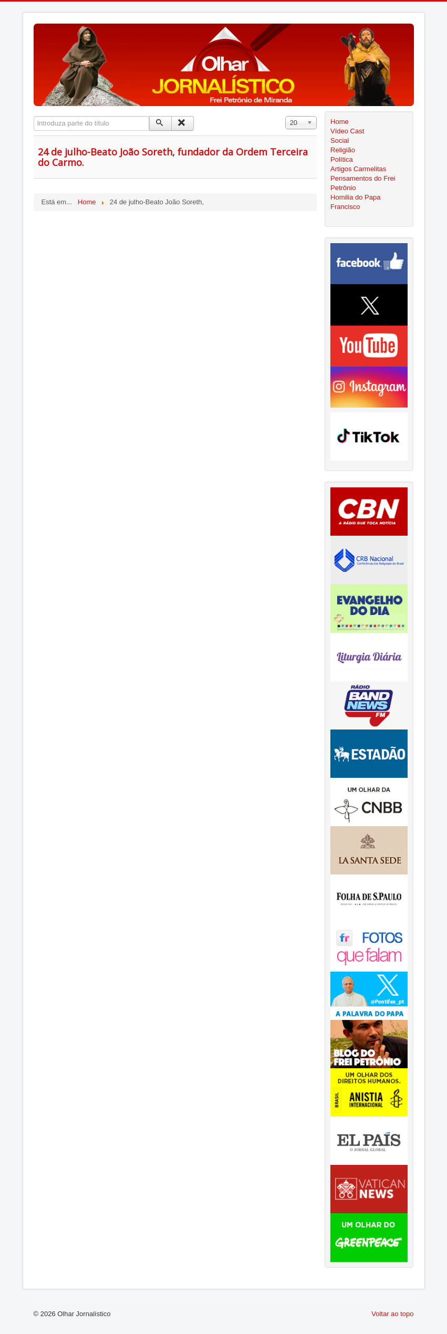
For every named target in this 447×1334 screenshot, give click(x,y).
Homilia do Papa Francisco (355, 202)
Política (341, 159)
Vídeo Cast (347, 131)
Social (339, 140)
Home (339, 122)
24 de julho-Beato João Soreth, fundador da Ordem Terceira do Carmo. (173, 157)
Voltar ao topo (392, 1314)
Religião (342, 150)
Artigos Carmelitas (358, 169)
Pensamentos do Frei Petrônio (363, 183)
